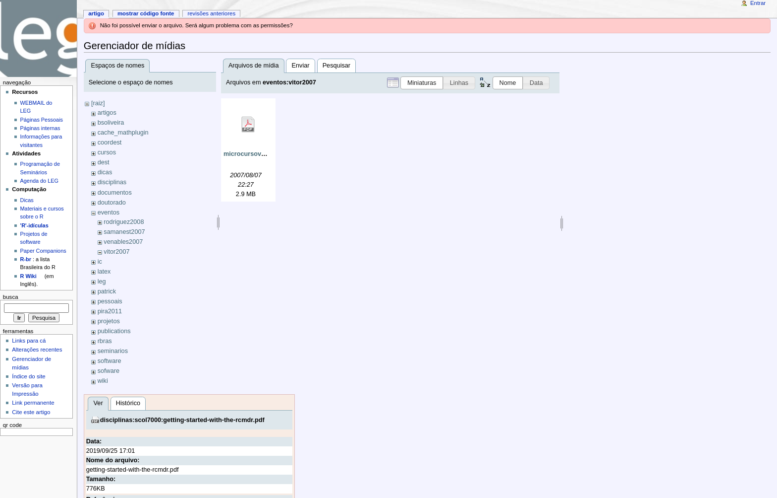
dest (104, 162)
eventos (108, 212)
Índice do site (29, 376)
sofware (108, 370)
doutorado (112, 202)
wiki (103, 380)
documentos (115, 192)
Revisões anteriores (211, 13)
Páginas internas (40, 128)
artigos (107, 112)
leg (102, 281)
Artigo (96, 13)
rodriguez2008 (124, 221)
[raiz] (98, 103)
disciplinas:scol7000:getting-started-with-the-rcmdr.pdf (182, 420)
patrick (107, 291)
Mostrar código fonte (145, 13)
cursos (107, 152)
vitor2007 (116, 251)
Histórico (128, 403)
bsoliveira (111, 122)
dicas (105, 172)
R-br (25, 259)
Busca (10, 297)
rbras (105, 341)
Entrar (758, 3)
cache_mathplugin (123, 132)
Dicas (27, 200)
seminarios (113, 351)
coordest (110, 142)
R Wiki (28, 276)
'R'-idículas (34, 225)
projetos (109, 321)
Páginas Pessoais (41, 120)
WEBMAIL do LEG (36, 107)
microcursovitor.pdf (252, 153)
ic (100, 261)
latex (104, 271)
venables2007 (123, 241)
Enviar (301, 65)
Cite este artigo (31, 412)
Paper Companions (43, 251)
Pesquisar (336, 65)
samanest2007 (124, 231)
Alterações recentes (37, 350)
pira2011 (110, 311)
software (109, 360)
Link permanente (33, 403)
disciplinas (112, 182)
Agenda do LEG (39, 181)
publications (114, 331)
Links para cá (29, 341)
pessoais (110, 301)
